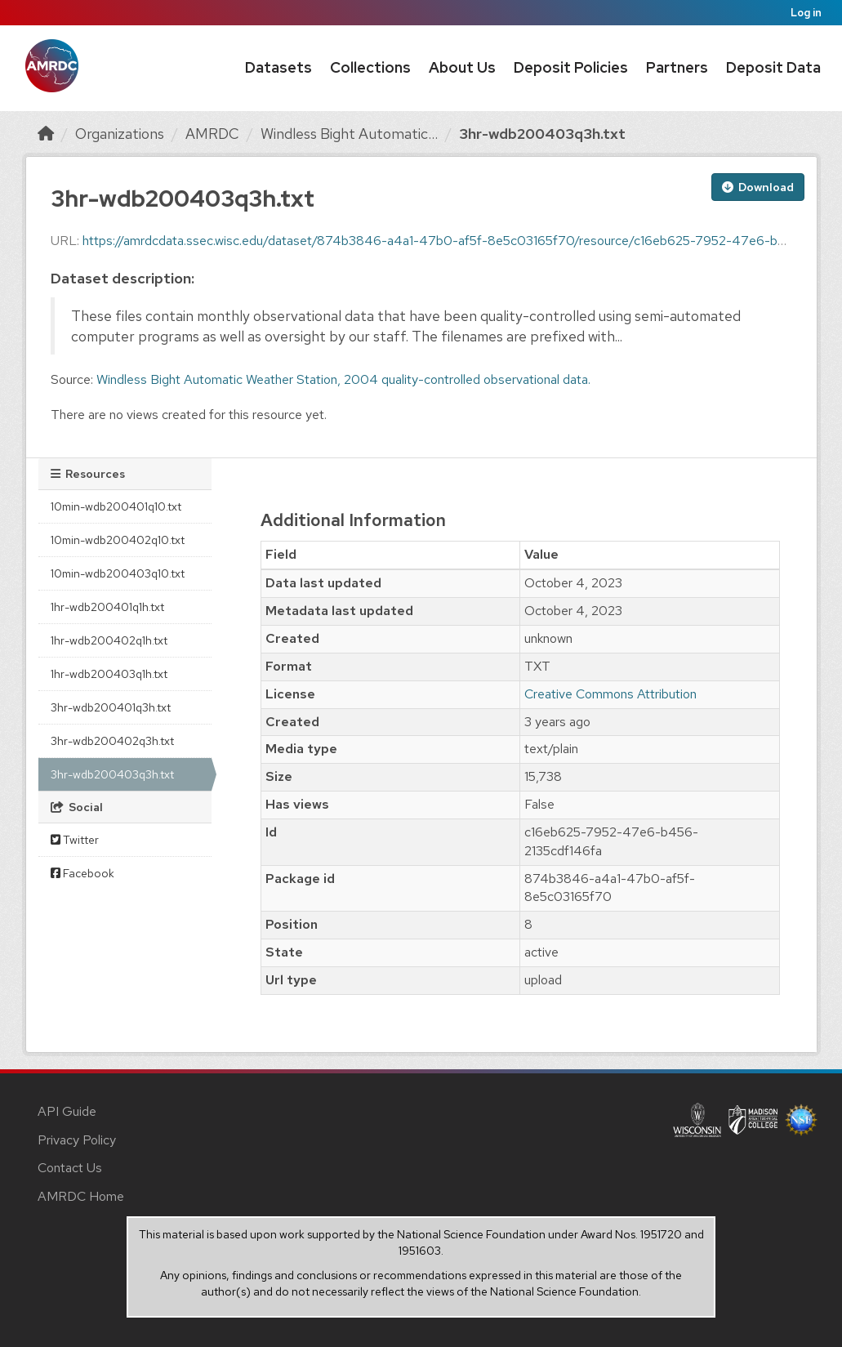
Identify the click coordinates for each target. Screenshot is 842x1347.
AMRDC (212, 133)
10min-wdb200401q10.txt (116, 506)
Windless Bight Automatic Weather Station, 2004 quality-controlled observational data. (343, 379)
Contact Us (70, 1167)
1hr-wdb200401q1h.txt (107, 607)
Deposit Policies (571, 67)
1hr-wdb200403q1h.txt (109, 674)
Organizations (119, 133)
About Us (462, 67)
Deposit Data (773, 67)
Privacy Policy (77, 1140)
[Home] (46, 133)
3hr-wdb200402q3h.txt (112, 741)
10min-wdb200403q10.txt (118, 573)
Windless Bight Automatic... (349, 133)
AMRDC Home (81, 1196)
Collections (370, 67)
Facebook (82, 873)
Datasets (278, 67)
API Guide (67, 1111)
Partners (677, 67)
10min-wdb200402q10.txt (118, 540)
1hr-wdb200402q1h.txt (109, 640)
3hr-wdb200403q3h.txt (542, 133)
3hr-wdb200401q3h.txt (111, 707)
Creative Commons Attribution (610, 693)
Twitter (75, 839)
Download (758, 187)
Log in (806, 13)
